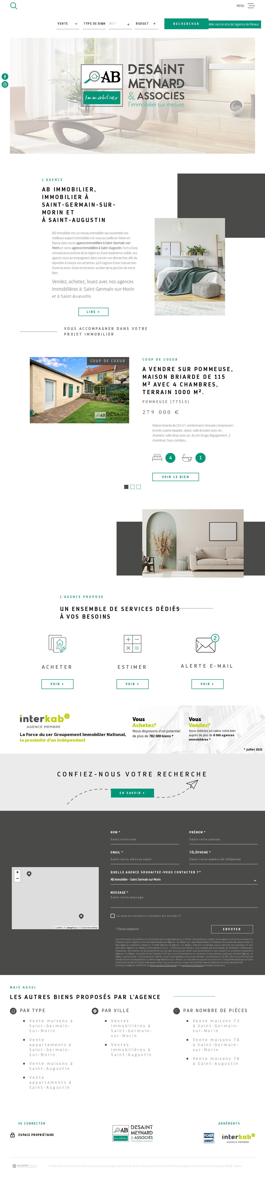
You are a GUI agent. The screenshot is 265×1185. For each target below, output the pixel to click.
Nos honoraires (125, 1166)
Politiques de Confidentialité (163, 966)
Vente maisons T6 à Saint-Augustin (216, 1061)
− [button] (17, 879)
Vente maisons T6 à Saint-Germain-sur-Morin (216, 1045)
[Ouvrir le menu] (246, 6)
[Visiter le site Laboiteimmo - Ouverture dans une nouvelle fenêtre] (24, 1166)
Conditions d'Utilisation (193, 966)
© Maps (71, 928)
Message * (120, 893)
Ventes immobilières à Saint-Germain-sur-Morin (132, 1028)
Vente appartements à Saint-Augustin (50, 1083)
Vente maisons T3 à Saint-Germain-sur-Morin (216, 1026)
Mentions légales (180, 1166)
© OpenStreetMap (88, 928)
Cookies (237, 1166)
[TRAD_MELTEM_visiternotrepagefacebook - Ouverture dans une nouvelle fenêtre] (5, 76)
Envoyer (232, 929)
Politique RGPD (223, 1166)
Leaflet (58, 928)
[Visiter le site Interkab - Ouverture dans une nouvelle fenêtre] (238, 1138)
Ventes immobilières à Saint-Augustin (131, 1050)
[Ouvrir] (13, 6)
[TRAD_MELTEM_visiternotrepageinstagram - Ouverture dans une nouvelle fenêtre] (5, 84)
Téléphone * (200, 852)
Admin (195, 1166)
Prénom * (197, 832)
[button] (126, 487)
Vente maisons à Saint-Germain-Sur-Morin (51, 1026)
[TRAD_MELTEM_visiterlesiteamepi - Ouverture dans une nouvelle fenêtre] (209, 1138)
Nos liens (207, 1166)
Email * (117, 852)
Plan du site (161, 1166)
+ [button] (17, 873)
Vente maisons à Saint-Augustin (51, 1066)
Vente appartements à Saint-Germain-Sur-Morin (50, 1047)
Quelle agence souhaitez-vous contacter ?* (156, 872)
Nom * (115, 832)
